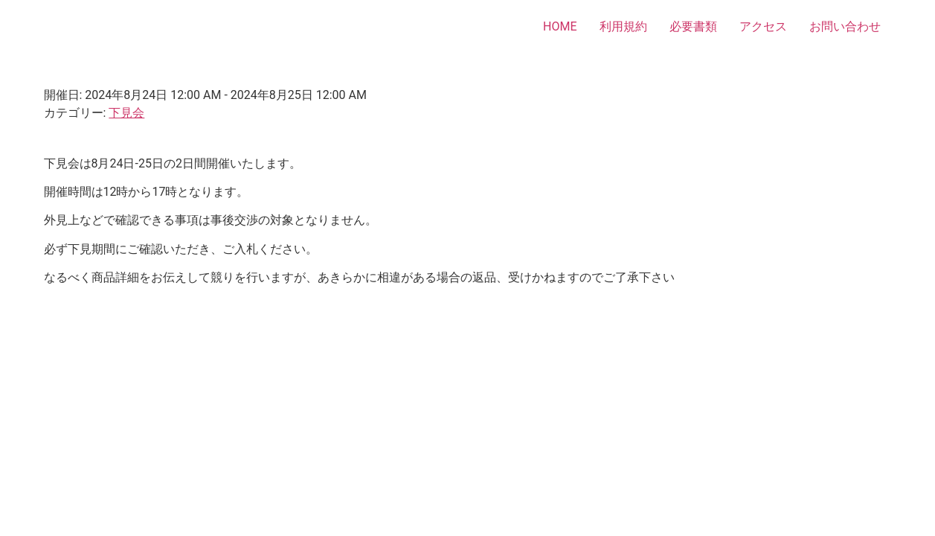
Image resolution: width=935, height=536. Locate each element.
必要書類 (693, 26)
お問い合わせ (845, 26)
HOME (559, 26)
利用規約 (623, 26)
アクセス (763, 26)
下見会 (126, 113)
